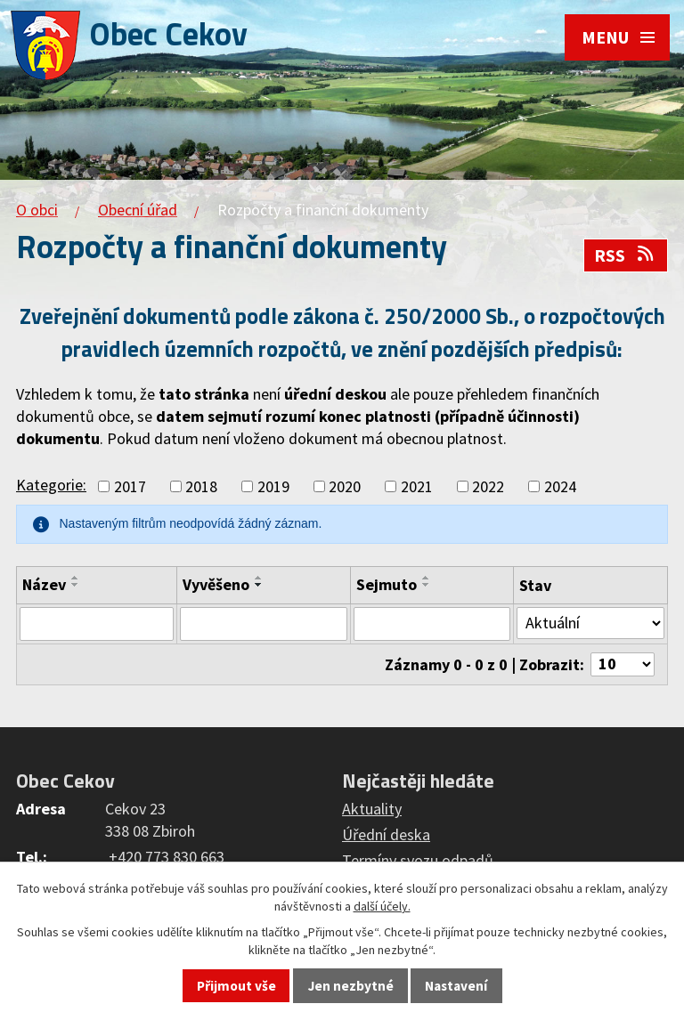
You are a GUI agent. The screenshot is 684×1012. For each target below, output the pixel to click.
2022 (488, 486)
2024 (560, 486)
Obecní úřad (137, 209)
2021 (417, 486)
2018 (201, 486)
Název (44, 584)
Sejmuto (386, 584)
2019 (273, 486)
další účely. (382, 906)
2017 (130, 486)
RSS (625, 255)
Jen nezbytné (351, 985)
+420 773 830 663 (166, 856)
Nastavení (456, 985)
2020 (345, 486)
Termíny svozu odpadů (417, 860)
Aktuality (372, 808)
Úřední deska (386, 834)
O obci (37, 209)
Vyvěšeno (216, 584)
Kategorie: (51, 484)
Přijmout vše (236, 985)
